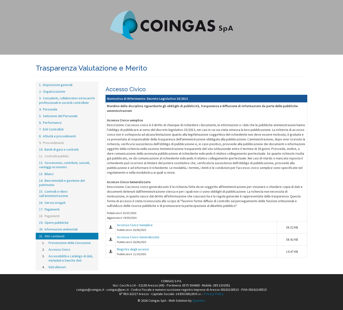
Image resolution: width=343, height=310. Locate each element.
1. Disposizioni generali (55, 85)
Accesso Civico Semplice (135, 225)
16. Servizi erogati (52, 202)
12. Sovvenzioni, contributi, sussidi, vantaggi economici (64, 165)
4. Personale (48, 109)
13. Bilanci (46, 174)
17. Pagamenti (49, 209)
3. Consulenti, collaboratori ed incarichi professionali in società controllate (67, 100)
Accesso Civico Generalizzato (138, 237)
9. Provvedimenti (51, 143)
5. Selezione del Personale (58, 116)
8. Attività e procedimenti (57, 136)
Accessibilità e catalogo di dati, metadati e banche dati (71, 258)
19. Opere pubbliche (54, 222)
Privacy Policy (214, 294)
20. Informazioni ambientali (58, 229)
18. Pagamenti (49, 216)
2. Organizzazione (52, 91)
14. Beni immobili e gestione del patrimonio (62, 182)
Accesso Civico (59, 249)
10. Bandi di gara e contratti (59, 149)
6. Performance (50, 122)
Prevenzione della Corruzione (70, 243)
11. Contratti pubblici (54, 156)
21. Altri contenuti (52, 236)
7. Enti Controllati (51, 129)
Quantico (198, 300)
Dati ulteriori (57, 267)
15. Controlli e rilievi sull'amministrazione (53, 193)
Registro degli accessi (133, 249)
